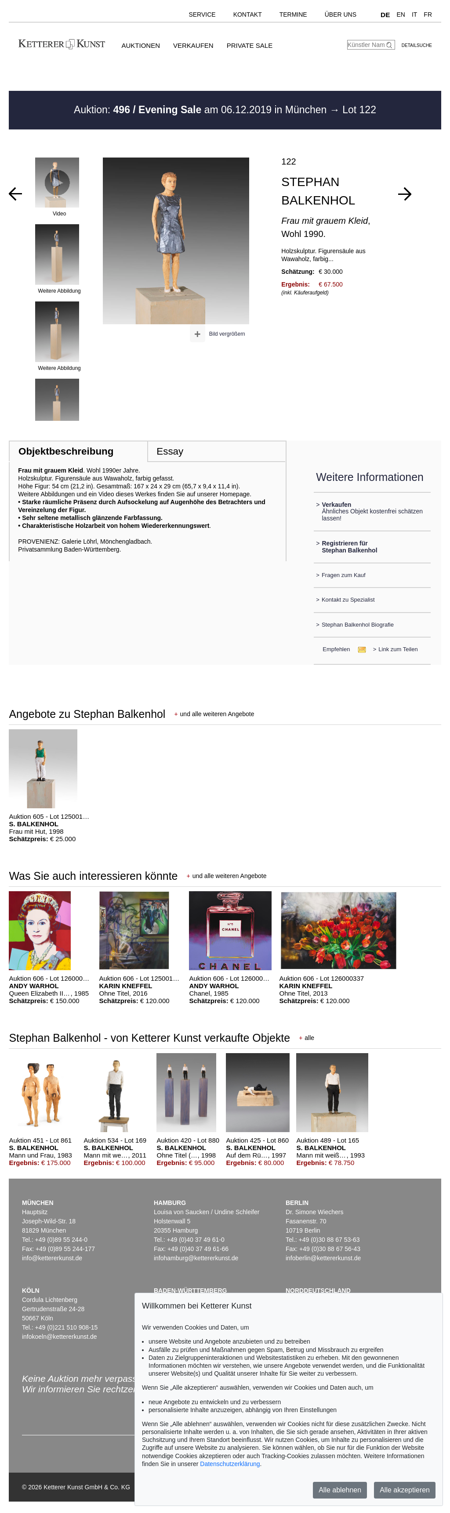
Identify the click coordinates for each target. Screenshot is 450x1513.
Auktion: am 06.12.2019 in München (202, 109)
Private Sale (249, 45)
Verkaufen (193, 45)
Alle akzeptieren (405, 1490)
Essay (169, 451)
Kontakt (247, 14)
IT (414, 14)
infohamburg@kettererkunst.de (196, 1258)
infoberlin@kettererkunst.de (323, 1258)
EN (400, 14)
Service (202, 14)
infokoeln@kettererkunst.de (59, 1336)
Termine (293, 14)
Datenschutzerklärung (230, 1463)
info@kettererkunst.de (52, 1258)
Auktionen (140, 45)
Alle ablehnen (340, 1490)
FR (428, 14)
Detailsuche (417, 45)
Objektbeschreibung (65, 451)
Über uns (340, 14)
